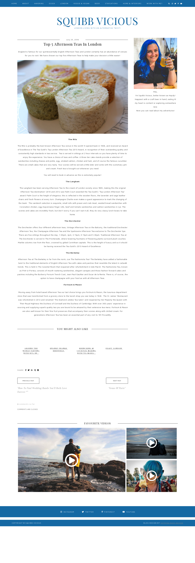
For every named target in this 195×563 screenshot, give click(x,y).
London (64, 3)
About (25, 3)
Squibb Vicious (97, 21)
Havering (39, 3)
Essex (52, 3)
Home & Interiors (132, 3)
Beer (97, 3)
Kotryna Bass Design (172, 523)
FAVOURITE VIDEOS (97, 423)
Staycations (111, 3)
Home (14, 3)
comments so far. (27, 404)
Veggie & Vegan (82, 3)
